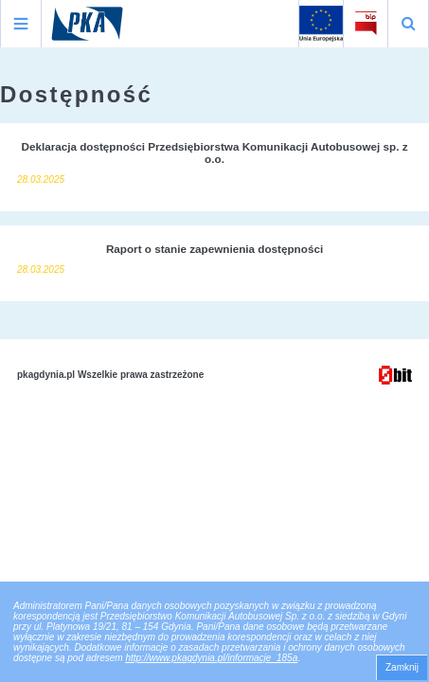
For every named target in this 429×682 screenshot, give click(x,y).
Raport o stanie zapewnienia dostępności (214, 248)
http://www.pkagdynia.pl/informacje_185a (211, 658)
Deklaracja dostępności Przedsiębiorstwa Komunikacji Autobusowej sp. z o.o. (214, 152)
